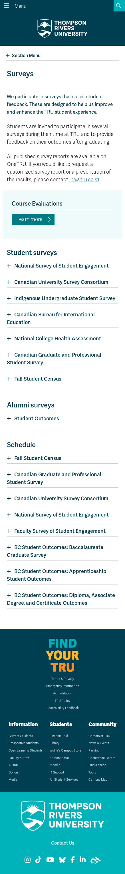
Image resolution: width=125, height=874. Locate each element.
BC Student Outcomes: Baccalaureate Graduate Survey (55, 551)
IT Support (57, 772)
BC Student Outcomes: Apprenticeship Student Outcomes (56, 575)
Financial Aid (59, 736)
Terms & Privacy (62, 679)
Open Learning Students (26, 750)
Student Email (60, 758)
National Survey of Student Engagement (61, 265)
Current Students (21, 736)
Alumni (14, 765)
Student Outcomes (36, 418)
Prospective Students (24, 743)
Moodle (55, 765)
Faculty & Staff (19, 758)
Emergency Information (62, 686)
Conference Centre (101, 758)
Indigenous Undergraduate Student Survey (64, 298)
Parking (93, 750)
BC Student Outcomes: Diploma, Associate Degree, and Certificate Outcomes (61, 599)
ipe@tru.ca (81, 179)
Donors (14, 772)
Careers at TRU (99, 736)
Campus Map (97, 779)
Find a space (97, 765)
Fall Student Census (37, 378)
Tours (92, 772)
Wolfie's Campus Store (65, 750)
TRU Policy (62, 701)
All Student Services (64, 779)
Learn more (29, 219)
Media (13, 779)
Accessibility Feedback (63, 708)
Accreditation (62, 693)
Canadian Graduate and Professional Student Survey (54, 358)
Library (54, 743)
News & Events (98, 743)
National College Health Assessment (57, 338)
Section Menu (23, 56)
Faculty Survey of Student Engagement (60, 531)
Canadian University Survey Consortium (61, 282)
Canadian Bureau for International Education (51, 318)
